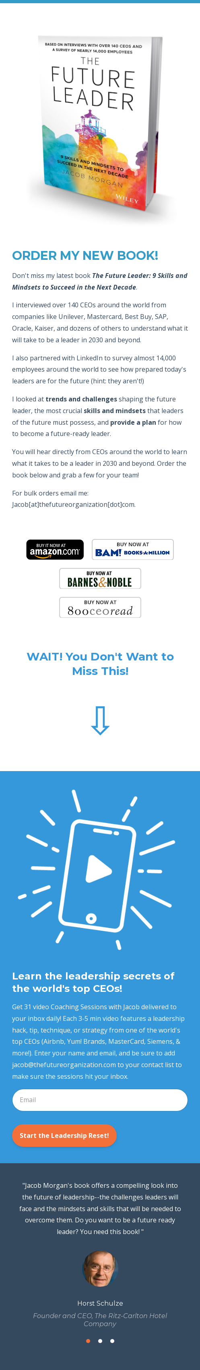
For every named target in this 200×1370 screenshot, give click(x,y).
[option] (100, 1254)
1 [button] (88, 1341)
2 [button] (100, 1341)
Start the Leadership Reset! (64, 1135)
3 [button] (112, 1341)
